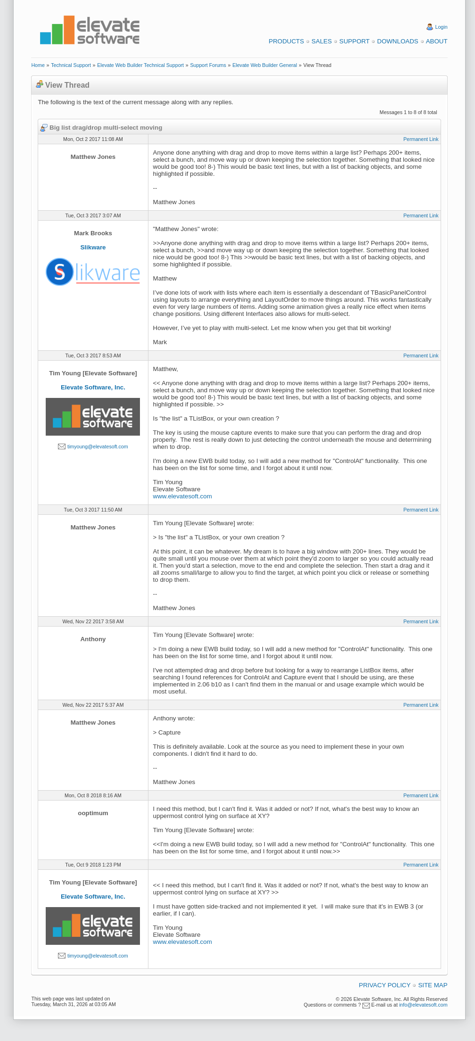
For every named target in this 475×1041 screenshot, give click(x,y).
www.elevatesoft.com (182, 496)
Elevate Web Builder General (264, 65)
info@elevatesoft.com (423, 1005)
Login (441, 27)
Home (37, 65)
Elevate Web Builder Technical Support (140, 65)
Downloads (397, 41)
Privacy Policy (385, 985)
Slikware (93, 247)
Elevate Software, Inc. (93, 387)
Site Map (432, 985)
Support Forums (208, 65)
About (437, 41)
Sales (321, 41)
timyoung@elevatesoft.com (97, 446)
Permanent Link (421, 139)
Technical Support (71, 65)
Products (286, 41)
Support (354, 41)
